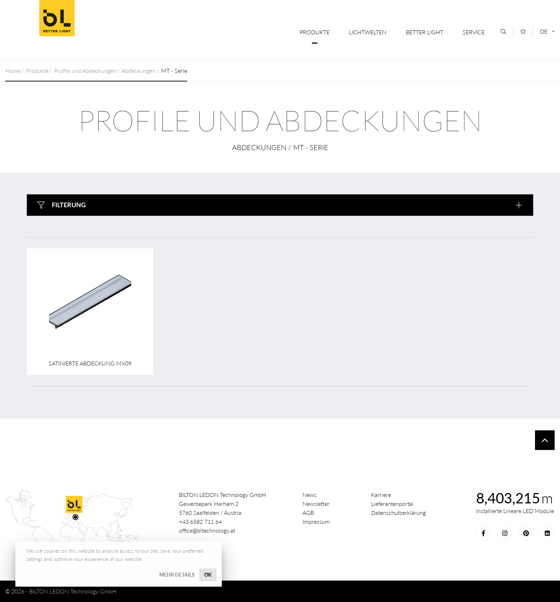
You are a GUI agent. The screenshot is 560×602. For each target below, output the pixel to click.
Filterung (69, 205)
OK (208, 575)
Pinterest (526, 533)
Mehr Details (177, 575)
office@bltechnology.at (207, 530)
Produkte (315, 32)
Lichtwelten (367, 32)
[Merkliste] (523, 31)
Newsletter (316, 503)
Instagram (505, 533)
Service (473, 32)
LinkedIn (547, 533)
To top (545, 440)
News (309, 494)
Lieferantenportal (392, 503)
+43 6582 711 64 (200, 521)
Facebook (483, 533)
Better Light (56, 18)
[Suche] (503, 31)
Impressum (316, 521)
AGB (308, 512)
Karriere (381, 494)
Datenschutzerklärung (398, 512)
